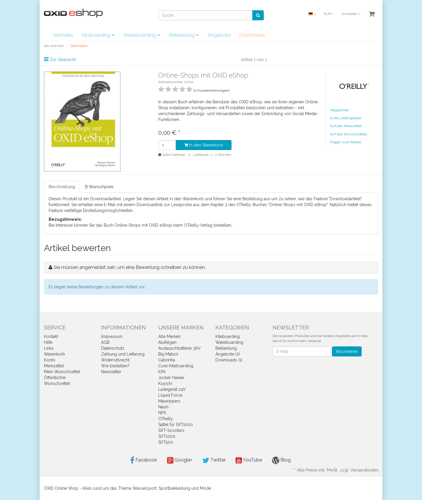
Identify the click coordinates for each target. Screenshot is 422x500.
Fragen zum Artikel (345, 142)
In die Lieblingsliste (345, 118)
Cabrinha (166, 360)
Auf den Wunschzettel (348, 134)
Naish (163, 407)
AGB (105, 342)
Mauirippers (169, 401)
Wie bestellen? (115, 365)
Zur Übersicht (63, 59)
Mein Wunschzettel (62, 371)
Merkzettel (54, 365)
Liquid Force (170, 395)
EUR (328, 14)
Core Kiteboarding (175, 365)
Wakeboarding (141, 35)
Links (49, 348)
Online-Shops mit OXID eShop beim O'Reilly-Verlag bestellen (173, 225)
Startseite (63, 35)
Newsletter (111, 371)
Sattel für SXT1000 (175, 424)
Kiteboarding (98, 35)
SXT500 (165, 442)
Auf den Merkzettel (346, 126)
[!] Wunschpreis (99, 186)
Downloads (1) (228, 360)
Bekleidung (184, 35)
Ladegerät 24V (172, 389)
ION (161, 371)
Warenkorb (54, 354)
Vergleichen (339, 110)
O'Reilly (165, 418)
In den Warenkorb (203, 145)
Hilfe (48, 342)
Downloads (252, 35)
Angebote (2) (227, 354)
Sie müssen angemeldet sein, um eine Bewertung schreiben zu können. (130, 267)
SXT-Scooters (171, 430)
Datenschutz (113, 348)
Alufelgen (167, 342)
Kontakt (51, 336)
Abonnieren (347, 351)
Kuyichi (165, 383)
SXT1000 (166, 436)
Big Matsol (168, 354)
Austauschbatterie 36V (179, 348)
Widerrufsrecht (115, 360)
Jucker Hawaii (171, 377)
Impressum (111, 336)
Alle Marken (169, 336)
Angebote (219, 35)
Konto (49, 360)
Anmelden (351, 14)
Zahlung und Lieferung (122, 354)
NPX (162, 412)
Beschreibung (62, 186)
